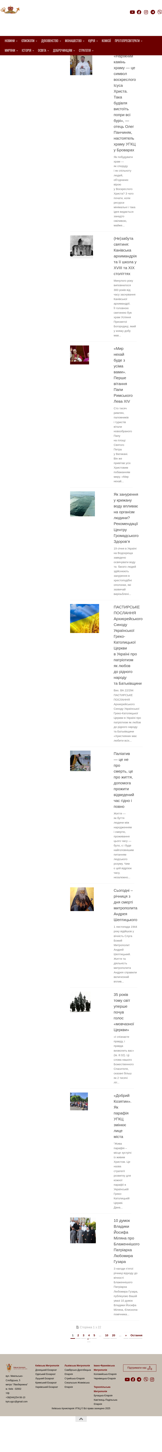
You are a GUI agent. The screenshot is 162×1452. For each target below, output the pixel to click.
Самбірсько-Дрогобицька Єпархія (78, 1391)
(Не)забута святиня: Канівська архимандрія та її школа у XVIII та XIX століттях (125, 275)
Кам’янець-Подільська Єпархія (105, 1421)
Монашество (73, 40)
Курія (91, 40)
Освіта (42, 50)
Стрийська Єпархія (75, 1397)
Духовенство (49, 40)
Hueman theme (50, 1444)
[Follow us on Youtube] (132, 12)
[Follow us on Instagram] (146, 12)
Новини (10, 40)
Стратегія (85, 50)
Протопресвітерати (127, 40)
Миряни (10, 50)
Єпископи (27, 40)
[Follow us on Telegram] (153, 12)
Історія (26, 50)
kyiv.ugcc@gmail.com (16, 1421)
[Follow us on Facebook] (139, 12)
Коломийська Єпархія (105, 1393)
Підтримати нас (135, 19)
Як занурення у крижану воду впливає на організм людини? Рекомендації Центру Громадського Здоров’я (126, 537)
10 (106, 1354)
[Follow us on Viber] (159, 12)
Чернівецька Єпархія (105, 1397)
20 (113, 1354)
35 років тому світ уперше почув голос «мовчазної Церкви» (124, 1031)
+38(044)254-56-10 (15, 1416)
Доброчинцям (62, 50)
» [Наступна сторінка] (126, 1354)
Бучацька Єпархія (103, 1415)
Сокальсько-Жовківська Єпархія (77, 1404)
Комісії (106, 40)
